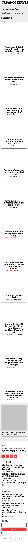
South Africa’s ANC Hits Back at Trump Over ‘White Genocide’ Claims (14, 80)
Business (10, 299)
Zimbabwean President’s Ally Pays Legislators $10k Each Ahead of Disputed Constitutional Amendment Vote (14, 328)
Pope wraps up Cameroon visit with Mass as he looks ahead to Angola (14, 172)
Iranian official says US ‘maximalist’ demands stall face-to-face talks (14, 141)
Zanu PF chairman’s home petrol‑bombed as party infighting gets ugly (14, 111)
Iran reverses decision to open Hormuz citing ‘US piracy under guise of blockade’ (14, 203)
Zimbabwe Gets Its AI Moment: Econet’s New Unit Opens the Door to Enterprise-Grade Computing (14, 394)
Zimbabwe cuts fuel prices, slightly (14, 296)
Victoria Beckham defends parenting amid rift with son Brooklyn (14, 234)
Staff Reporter (17, 53)
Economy (10, 53)
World (10, 84)
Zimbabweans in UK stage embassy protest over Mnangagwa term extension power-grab (14, 362)
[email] (14, 525)
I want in (14, 529)
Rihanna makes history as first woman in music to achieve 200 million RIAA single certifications (14, 265)
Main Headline (10, 115)
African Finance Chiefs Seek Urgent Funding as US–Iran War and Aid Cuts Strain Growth (14, 49)
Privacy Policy (18, 533)
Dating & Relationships (10, 238)
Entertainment (10, 270)
